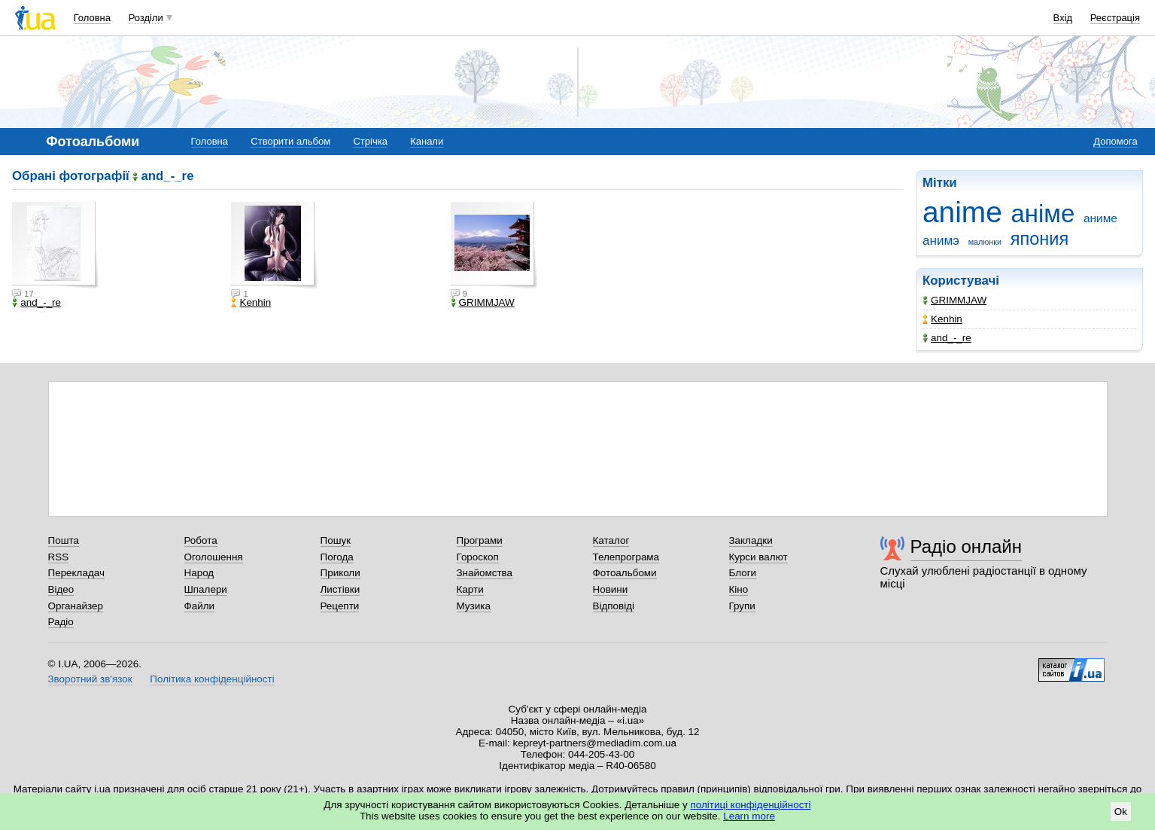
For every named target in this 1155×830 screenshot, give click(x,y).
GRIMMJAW (954, 300)
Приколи (340, 572)
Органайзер (75, 606)
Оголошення (213, 557)
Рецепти (340, 606)
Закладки (751, 540)
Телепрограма (626, 557)
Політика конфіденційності (212, 679)
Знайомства (485, 572)
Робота (200, 540)
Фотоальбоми (625, 572)
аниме (1100, 218)
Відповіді (614, 606)
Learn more (749, 816)
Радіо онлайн (966, 546)
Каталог (611, 540)
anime (962, 212)
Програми (480, 540)
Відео (61, 589)
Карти (470, 589)
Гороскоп (478, 557)
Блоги (743, 572)
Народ (199, 572)
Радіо (61, 621)
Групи (742, 606)
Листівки (340, 589)
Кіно (739, 589)
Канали (426, 141)
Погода (337, 557)
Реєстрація (1115, 17)
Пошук (336, 540)
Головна (92, 17)
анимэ (940, 240)
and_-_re (946, 337)
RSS (58, 557)
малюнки (985, 241)
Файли (199, 606)
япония (1039, 239)
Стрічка (370, 141)
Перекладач (76, 572)
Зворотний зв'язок (90, 679)
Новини (610, 589)
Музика (474, 606)
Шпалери (205, 589)
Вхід (1063, 17)
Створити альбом (290, 141)
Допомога (1115, 141)
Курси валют (758, 557)
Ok (1120, 811)
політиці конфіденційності (751, 804)
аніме (1043, 213)
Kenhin (942, 319)
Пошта (63, 540)
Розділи (146, 17)
